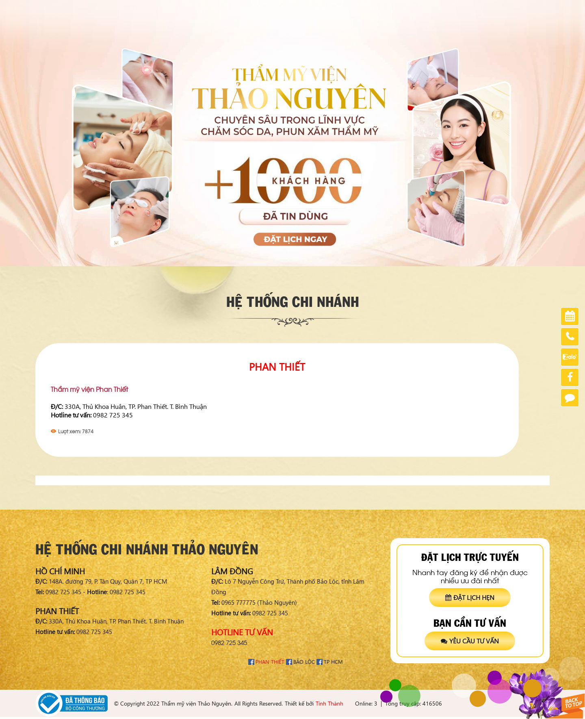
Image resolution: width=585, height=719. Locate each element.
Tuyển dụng (511, 8)
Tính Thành (329, 703)
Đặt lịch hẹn (469, 597)
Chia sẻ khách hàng (420, 8)
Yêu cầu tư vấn (470, 640)
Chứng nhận (470, 8)
